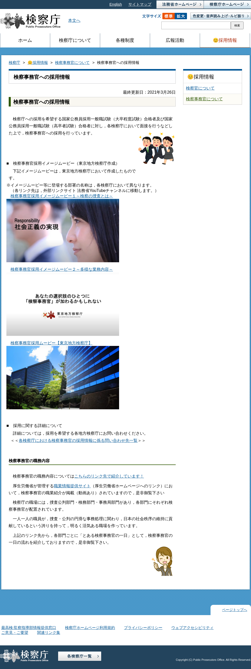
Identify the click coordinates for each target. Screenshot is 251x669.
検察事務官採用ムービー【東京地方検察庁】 (62, 375)
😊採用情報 (38, 63)
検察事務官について (72, 63)
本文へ (74, 20)
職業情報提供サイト (72, 486)
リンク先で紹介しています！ (117, 476)
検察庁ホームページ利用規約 (90, 628)
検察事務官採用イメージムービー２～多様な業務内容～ (62, 301)
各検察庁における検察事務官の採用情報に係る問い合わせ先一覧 (78, 440)
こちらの (82, 476)
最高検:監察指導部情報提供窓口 (28, 628)
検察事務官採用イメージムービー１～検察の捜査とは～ (62, 228)
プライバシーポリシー (143, 628)
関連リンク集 (48, 633)
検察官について (200, 88)
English (115, 4)
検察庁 (14, 63)
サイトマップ (139, 4)
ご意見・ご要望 (14, 633)
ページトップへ (234, 610)
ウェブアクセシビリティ (192, 628)
